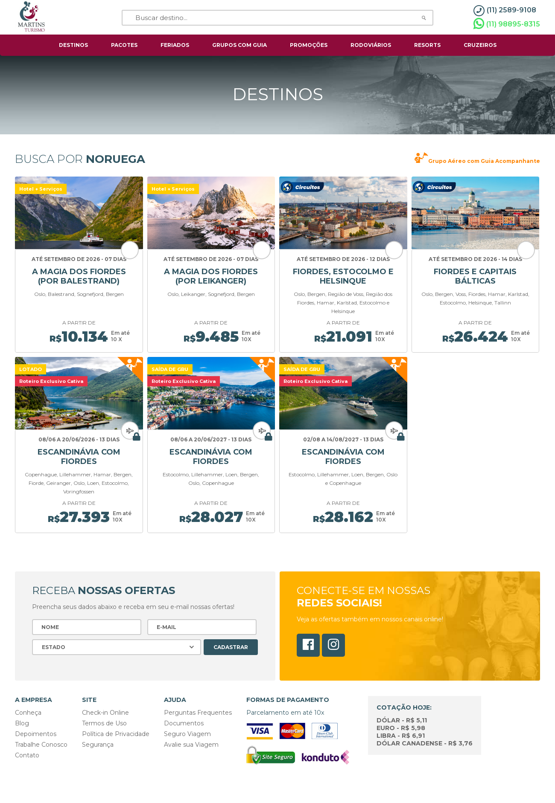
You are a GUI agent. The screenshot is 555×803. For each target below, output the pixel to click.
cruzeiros (480, 45)
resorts (427, 45)
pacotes (124, 45)
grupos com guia (239, 45)
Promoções (308, 45)
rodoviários (371, 45)
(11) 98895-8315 (506, 24)
